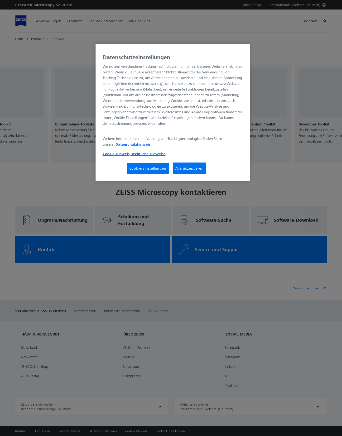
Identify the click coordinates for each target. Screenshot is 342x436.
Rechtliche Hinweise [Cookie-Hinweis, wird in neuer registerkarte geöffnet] (148, 153)
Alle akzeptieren (189, 168)
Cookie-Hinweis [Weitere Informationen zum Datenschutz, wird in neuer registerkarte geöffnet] (116, 153)
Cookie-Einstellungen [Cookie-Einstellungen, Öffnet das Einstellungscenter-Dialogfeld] (147, 168)
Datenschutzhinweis (133, 144)
